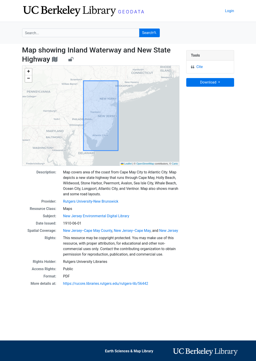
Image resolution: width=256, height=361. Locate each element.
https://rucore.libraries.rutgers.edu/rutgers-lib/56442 (105, 283)
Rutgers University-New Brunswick (91, 201)
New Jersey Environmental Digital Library (96, 216)
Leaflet (126, 163)
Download (208, 82)
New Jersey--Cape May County (87, 230)
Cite (200, 67)
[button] (28, 71)
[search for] (81, 33)
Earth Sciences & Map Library (129, 351)
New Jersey (168, 230)
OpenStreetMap (145, 163)
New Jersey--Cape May (132, 230)
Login (229, 11)
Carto (175, 163)
